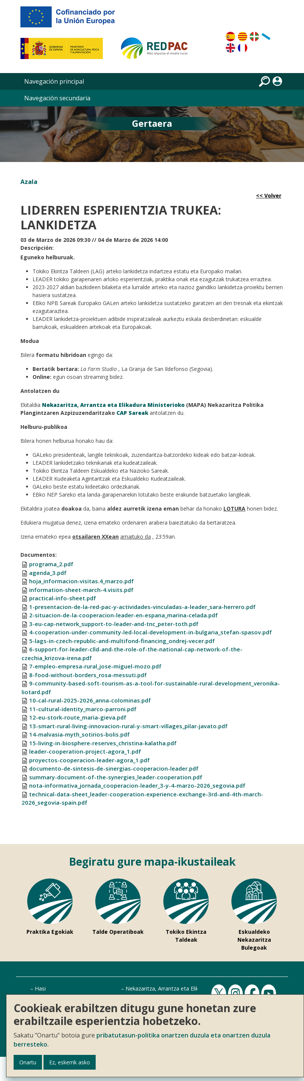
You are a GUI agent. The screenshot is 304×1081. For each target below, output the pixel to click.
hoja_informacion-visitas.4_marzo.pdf (81, 581)
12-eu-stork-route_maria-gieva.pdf (77, 717)
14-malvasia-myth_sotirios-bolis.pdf (79, 734)
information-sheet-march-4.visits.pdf (81, 589)
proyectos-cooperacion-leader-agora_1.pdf (89, 760)
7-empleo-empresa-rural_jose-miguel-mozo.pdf (95, 666)
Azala (28, 182)
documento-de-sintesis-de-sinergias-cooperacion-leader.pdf (114, 768)
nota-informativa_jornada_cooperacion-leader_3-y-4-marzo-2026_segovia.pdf (137, 785)
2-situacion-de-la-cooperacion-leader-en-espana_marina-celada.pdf (123, 615)
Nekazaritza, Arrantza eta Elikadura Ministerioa (184, 988)
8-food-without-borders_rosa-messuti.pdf (88, 675)
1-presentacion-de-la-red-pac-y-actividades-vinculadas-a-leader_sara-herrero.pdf (142, 607)
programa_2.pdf (51, 564)
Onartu (27, 1062)
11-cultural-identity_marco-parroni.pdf (82, 709)
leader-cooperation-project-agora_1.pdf (85, 751)
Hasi (40, 988)
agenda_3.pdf (48, 572)
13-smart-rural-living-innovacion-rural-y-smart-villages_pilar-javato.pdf (128, 726)
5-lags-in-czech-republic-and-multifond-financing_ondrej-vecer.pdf (122, 641)
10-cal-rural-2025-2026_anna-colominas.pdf (90, 700)
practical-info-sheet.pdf (62, 598)
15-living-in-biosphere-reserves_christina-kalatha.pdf (103, 743)
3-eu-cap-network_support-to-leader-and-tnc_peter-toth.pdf (114, 624)
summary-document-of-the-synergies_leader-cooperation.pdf (115, 777)
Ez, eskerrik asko (69, 1062)
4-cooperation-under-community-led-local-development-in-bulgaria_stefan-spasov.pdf (150, 632)
